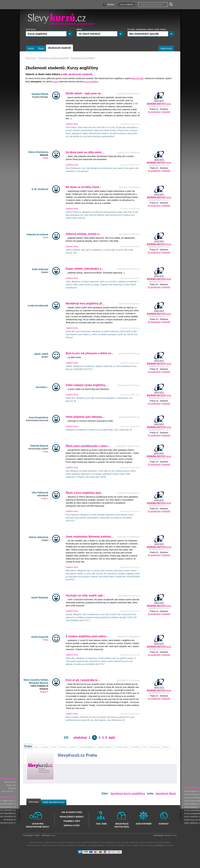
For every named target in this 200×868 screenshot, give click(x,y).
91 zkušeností (154, 112)
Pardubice (135, 747)
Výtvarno (8, 782)
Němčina (133, 842)
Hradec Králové (104, 747)
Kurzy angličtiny (191, 791)
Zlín (144, 747)
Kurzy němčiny (190, 794)
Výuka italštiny (132, 845)
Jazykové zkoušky (66, 842)
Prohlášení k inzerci (71, 817)
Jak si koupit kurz (71, 812)
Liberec (73, 747)
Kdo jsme (101, 824)
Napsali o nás (71, 825)
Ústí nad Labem (121, 747)
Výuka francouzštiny (50, 845)
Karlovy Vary (154, 747)
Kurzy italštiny (190, 804)
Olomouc (63, 747)
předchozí (80, 737)
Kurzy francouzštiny (162, 842)
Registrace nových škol (122, 825)
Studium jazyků (147, 845)
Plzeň (53, 747)
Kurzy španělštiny (67, 845)
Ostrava (44, 747)
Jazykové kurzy (50, 842)
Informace (33, 802)
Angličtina (94, 842)
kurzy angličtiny (91, 81)
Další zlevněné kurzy (53, 802)
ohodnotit (166, 112)
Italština (121, 845)
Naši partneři (143, 824)
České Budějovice (87, 747)
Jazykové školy (165, 793)
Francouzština (33, 845)
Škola (10, 788)
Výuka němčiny (145, 842)
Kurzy (55, 81)
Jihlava (166, 747)
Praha (28, 746)
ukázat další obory (8, 791)
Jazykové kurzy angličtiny (127, 793)
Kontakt (164, 824)
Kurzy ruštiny (190, 807)
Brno (36, 747)
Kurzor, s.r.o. (171, 835)
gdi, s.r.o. (51, 835)
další (112, 737)
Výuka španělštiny (96, 845)
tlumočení (168, 845)
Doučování (8, 820)
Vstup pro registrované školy (37, 825)
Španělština (81, 845)
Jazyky (9, 785)
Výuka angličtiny (107, 842)
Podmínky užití (72, 821)
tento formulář (137, 78)
